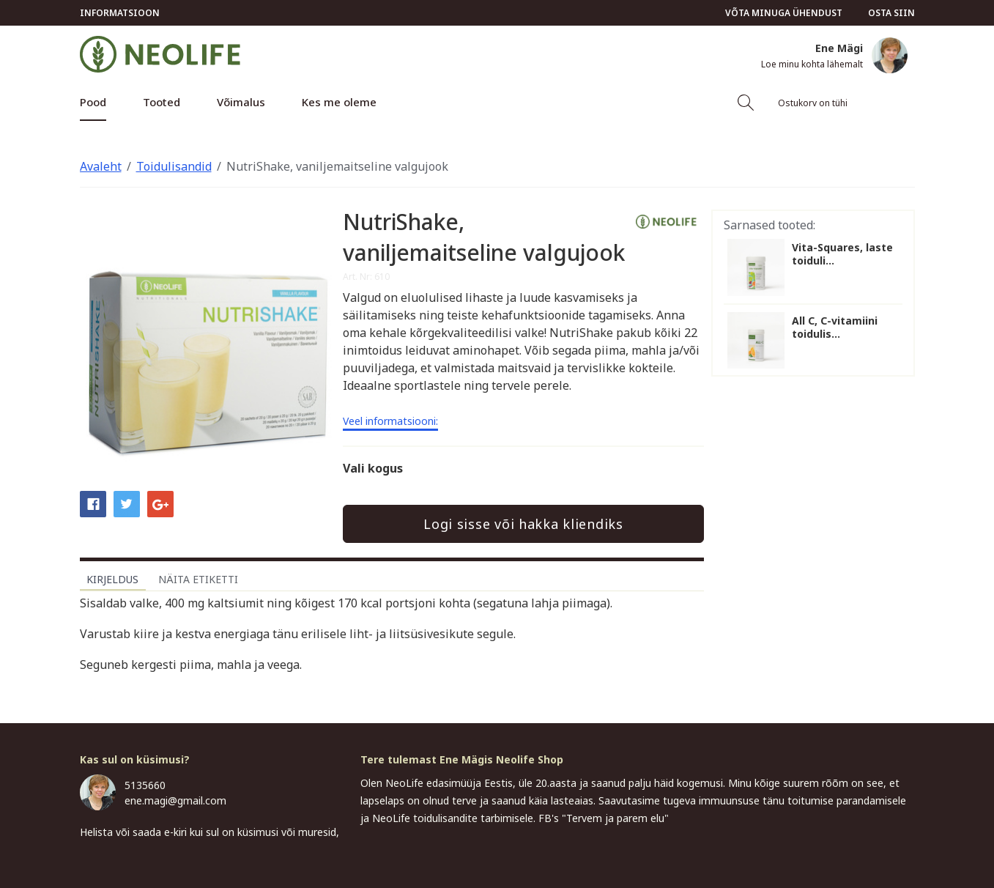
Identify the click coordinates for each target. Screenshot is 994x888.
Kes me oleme (339, 102)
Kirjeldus (112, 579)
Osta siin (891, 13)
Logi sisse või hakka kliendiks (523, 524)
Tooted (161, 102)
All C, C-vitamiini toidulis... (835, 327)
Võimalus (241, 102)
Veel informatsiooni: (390, 422)
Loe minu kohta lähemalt (812, 64)
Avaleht (101, 166)
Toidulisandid (174, 166)
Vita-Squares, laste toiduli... (842, 254)
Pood (93, 102)
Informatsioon (120, 13)
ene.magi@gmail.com (175, 800)
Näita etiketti (198, 579)
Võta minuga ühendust (783, 13)
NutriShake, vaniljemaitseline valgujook (337, 166)
